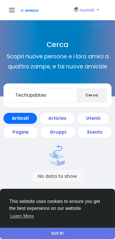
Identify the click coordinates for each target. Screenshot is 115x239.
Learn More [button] (22, 216)
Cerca (92, 95)
